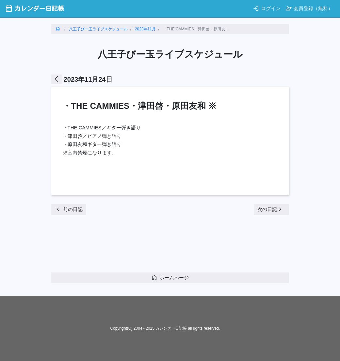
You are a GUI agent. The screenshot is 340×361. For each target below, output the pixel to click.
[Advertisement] (170, 245)
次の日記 (270, 209)
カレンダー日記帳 (34, 8)
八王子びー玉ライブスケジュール (98, 29)
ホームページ (170, 277)
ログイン (267, 8)
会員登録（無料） (309, 8)
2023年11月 (145, 29)
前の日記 (69, 209)
